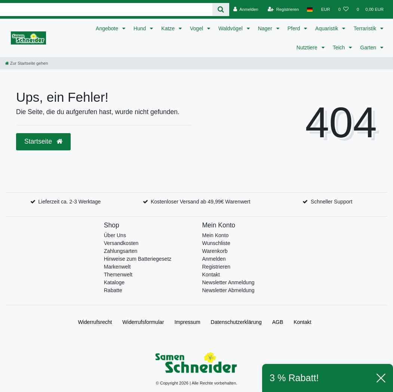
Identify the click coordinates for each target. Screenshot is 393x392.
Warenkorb (215, 251)
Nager (266, 28)
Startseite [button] (43, 141)
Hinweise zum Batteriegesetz (138, 259)
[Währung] (325, 9)
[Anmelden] (245, 9)
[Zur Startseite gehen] (26, 63)
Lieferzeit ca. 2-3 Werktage (69, 202)
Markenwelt (117, 267)
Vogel (197, 28)
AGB (277, 322)
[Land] (310, 9)
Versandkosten (121, 243)
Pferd (294, 28)
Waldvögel (231, 28)
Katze (168, 28)
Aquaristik (327, 28)
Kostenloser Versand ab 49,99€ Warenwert (200, 202)
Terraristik (365, 28)
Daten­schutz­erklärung (236, 322)
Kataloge (114, 282)
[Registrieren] (283, 9)
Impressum (187, 322)
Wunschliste (216, 243)
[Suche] (220, 9)
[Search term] (106, 9)
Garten (369, 47)
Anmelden (214, 259)
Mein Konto (215, 235)
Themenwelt (118, 275)
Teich (340, 47)
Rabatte (113, 290)
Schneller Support (331, 202)
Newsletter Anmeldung (228, 282)
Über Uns (115, 235)
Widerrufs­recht (95, 322)
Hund (140, 28)
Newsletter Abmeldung (228, 290)
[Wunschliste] (343, 9)
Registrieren (216, 267)
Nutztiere (308, 47)
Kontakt (211, 275)
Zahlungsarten (121, 251)
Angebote (108, 28)
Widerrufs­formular (143, 322)
